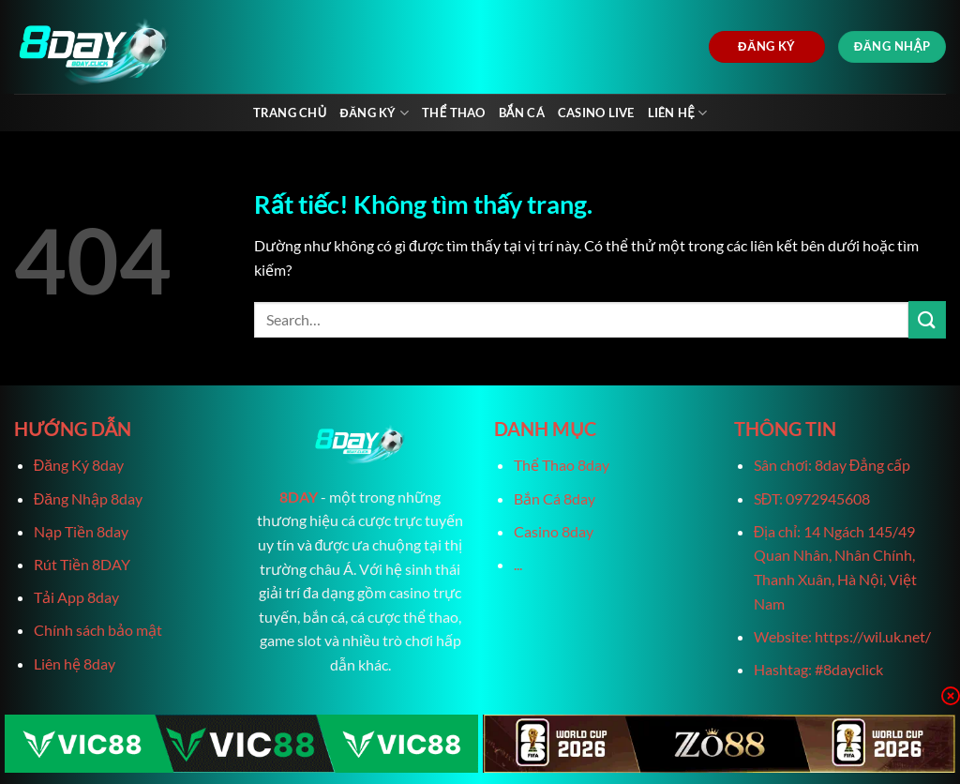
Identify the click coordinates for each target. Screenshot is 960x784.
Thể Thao (453, 112)
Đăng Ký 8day (79, 465)
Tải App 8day (76, 597)
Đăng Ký (374, 113)
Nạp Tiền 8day (81, 531)
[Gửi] (927, 319)
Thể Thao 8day (561, 465)
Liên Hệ (678, 113)
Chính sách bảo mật (98, 630)
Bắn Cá (522, 112)
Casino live (596, 112)
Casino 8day (553, 531)
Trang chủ (290, 112)
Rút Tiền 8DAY (82, 564)
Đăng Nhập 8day (88, 498)
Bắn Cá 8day (554, 498)
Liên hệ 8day (74, 663)
